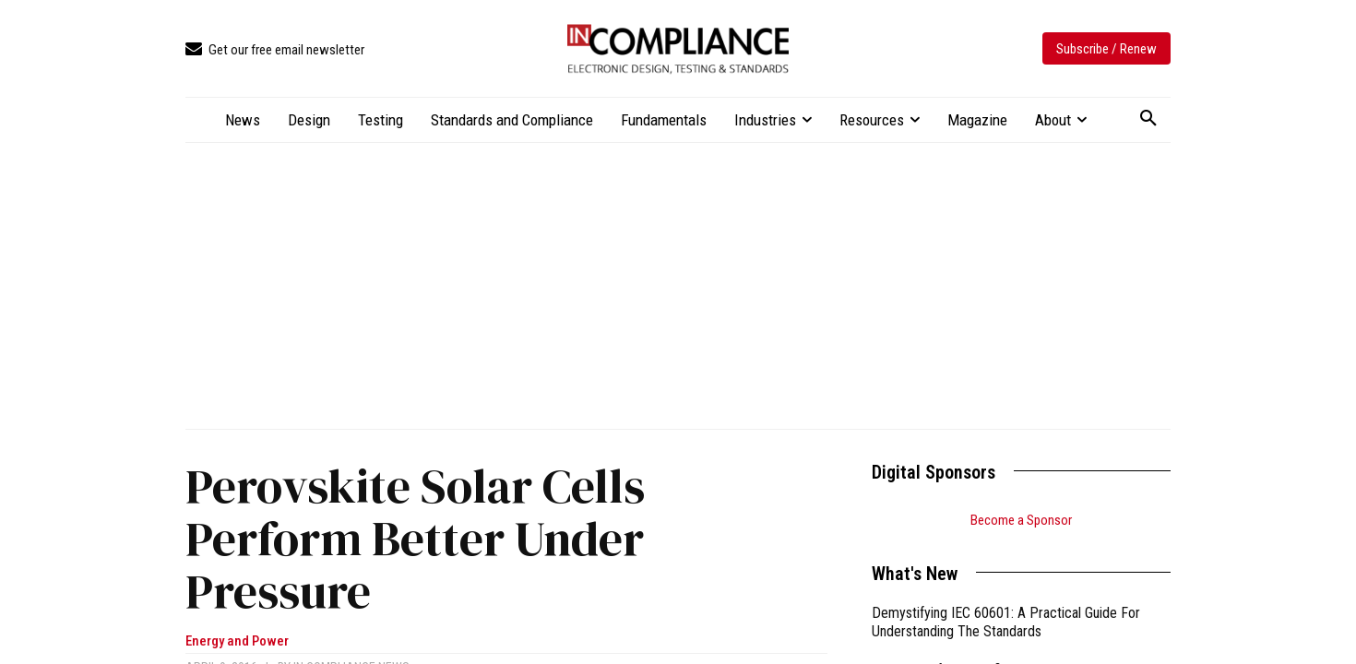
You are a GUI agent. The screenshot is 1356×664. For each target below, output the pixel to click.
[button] (1148, 119)
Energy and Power (237, 641)
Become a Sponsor (1021, 520)
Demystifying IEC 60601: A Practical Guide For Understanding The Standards (1006, 622)
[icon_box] (274, 50)
